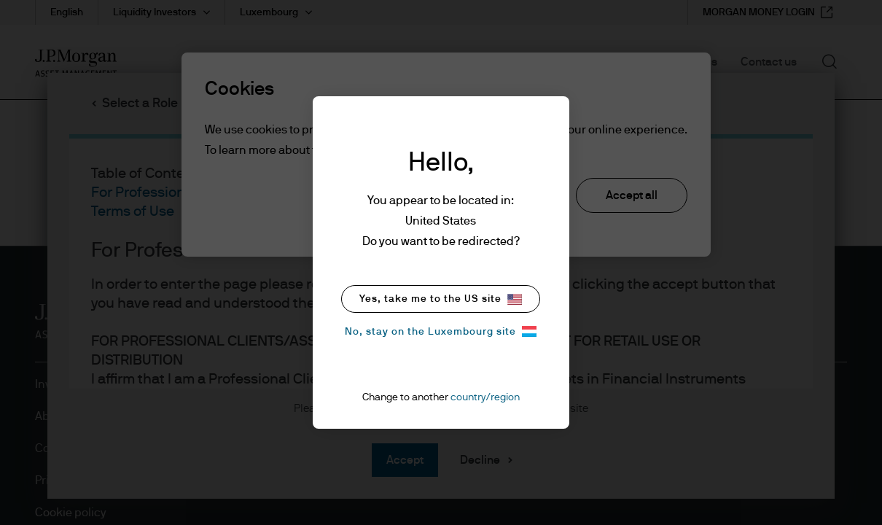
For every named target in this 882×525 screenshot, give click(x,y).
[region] (446, 154)
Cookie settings (377, 197)
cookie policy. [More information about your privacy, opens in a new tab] (501, 150)
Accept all (631, 195)
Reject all (502, 195)
